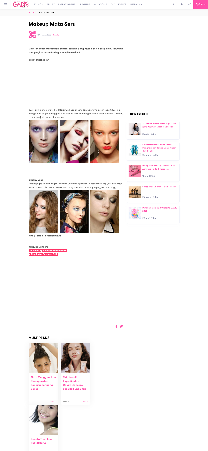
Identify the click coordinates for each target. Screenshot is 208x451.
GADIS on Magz (134, 437)
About (65, 436)
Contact (66, 439)
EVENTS (122, 4)
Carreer (66, 442)
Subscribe (175, 427)
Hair (34, 13)
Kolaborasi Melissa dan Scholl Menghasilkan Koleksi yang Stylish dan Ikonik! (159, 147)
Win (115, 437)
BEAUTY (51, 4)
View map (25, 448)
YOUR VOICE (100, 4)
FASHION (38, 4)
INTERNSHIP (136, 4)
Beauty (56, 35)
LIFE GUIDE (84, 4)
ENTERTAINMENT (66, 4)
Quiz (110, 437)
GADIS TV (122, 437)
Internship (67, 445)
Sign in (201, 4)
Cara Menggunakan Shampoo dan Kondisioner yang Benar (42, 385)
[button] (121, 326)
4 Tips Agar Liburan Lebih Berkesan (159, 186)
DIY (113, 4)
